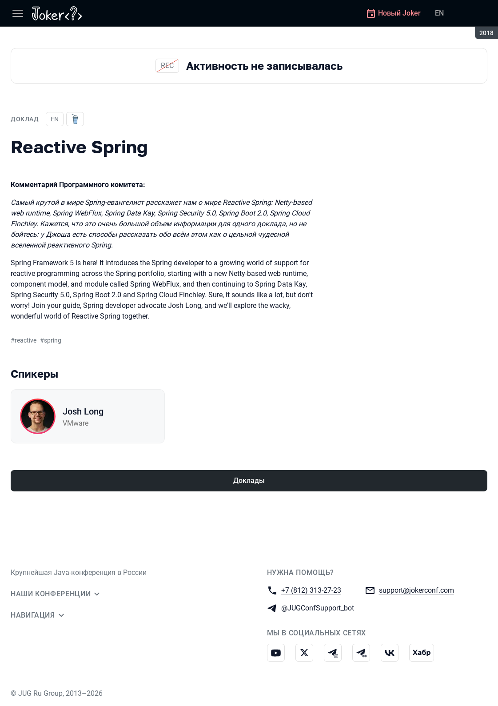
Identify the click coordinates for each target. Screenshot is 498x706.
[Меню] (18, 13)
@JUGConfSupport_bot (317, 607)
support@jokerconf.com (416, 589)
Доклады (249, 480)
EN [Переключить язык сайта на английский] (439, 13)
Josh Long (83, 411)
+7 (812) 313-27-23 (311, 589)
